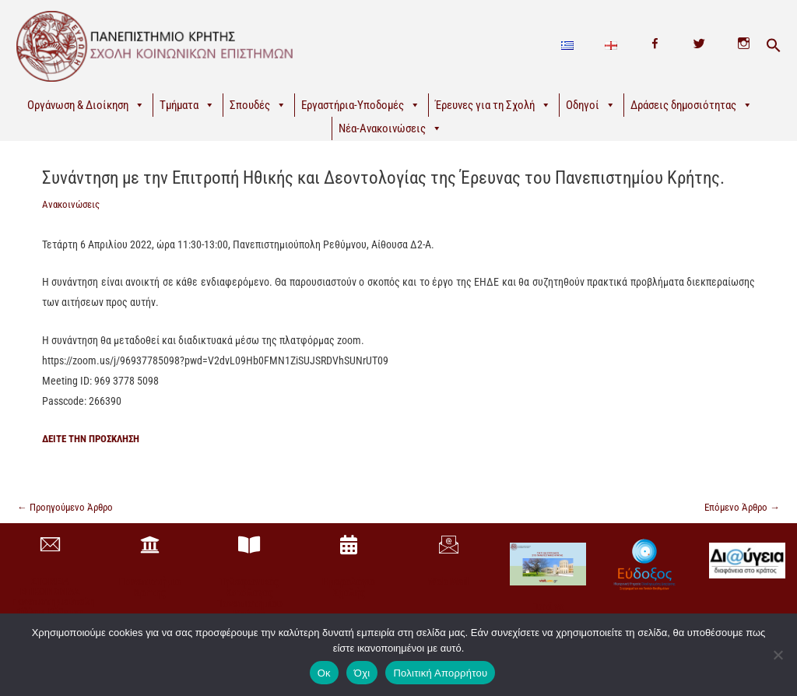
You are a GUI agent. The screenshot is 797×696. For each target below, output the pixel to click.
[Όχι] (777, 655)
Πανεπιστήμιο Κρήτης (150, 589)
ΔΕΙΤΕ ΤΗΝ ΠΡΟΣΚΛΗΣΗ (96, 438)
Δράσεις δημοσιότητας (691, 105)
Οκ (324, 673)
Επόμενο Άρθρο (739, 507)
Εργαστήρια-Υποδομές (360, 105)
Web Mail (448, 584)
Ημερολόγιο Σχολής (348, 589)
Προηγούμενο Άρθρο (69, 507)
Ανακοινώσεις (73, 204)
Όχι (362, 673)
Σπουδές (258, 105)
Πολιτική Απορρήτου (440, 673)
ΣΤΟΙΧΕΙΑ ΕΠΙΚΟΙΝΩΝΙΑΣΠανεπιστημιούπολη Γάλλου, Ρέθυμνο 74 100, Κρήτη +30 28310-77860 (53, 609)
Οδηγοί (591, 105)
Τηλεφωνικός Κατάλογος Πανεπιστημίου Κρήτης (249, 600)
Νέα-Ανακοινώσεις (390, 128)
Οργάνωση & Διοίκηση (86, 105)
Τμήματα (187, 105)
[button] (773, 45)
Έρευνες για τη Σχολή (493, 105)
